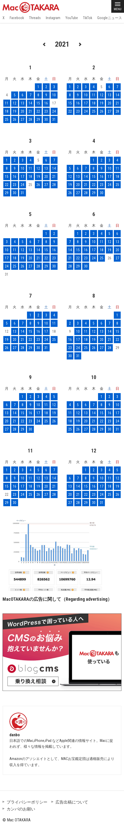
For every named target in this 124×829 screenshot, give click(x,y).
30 (46, 119)
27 (22, 119)
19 (14, 111)
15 (38, 103)
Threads (35, 18)
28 (30, 119)
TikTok (87, 18)
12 (14, 103)
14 (30, 103)
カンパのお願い (21, 809)
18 (6, 111)
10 (54, 95)
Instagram (53, 18)
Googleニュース (109, 18)
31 (54, 119)
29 (38, 119)
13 (22, 103)
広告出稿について (72, 802)
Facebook (17, 18)
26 (14, 119)
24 (54, 111)
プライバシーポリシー (27, 802)
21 (30, 111)
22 (38, 111)
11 (6, 103)
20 (22, 111)
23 (46, 111)
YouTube (71, 18)
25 (6, 119)
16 (46, 103)
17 (86, 103)
